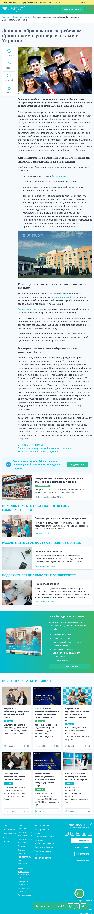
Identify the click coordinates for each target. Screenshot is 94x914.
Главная (6, 17)
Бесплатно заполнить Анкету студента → (39, 451)
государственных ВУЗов (63, 297)
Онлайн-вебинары (43, 825)
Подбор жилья (24, 895)
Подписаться (77, 464)
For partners (83, 854)
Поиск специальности (47, 583)
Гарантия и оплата (42, 858)
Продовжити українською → (47, 2)
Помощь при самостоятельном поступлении (60, 518)
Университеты (8, 829)
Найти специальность (45, 602)
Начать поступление (72, 9)
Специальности (9, 833)
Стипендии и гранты (28, 309)
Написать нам (83, 861)
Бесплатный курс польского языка (25, 874)
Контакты (6, 841)
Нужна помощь (42, 533)
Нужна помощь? (82, 847)
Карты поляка (58, 176)
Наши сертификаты (43, 847)
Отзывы (21, 846)
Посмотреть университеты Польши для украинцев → (46, 448)
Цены (4, 837)
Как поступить (24, 857)
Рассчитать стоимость (45, 566)
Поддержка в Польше (44, 829)
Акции (5, 825)
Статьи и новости (21, 17)
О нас (20, 868)
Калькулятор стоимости (48, 551)
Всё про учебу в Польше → (32, 445)
